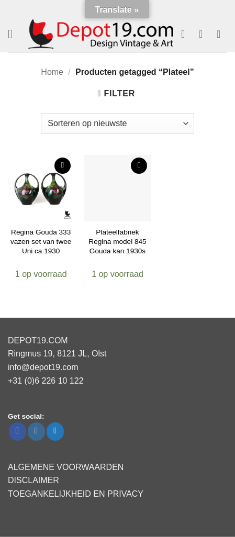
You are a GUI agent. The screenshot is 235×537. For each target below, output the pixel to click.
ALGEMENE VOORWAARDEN (66, 467)
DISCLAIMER (33, 480)
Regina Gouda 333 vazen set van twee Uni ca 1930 (40, 241)
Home (52, 72)
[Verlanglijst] (186, 34)
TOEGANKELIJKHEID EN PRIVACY (75, 493)
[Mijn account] (204, 34)
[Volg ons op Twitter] (55, 431)
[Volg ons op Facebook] (17, 431)
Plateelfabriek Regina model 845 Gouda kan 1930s (117, 241)
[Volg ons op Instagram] (36, 431)
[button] (14, 34)
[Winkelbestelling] (117, 123)
